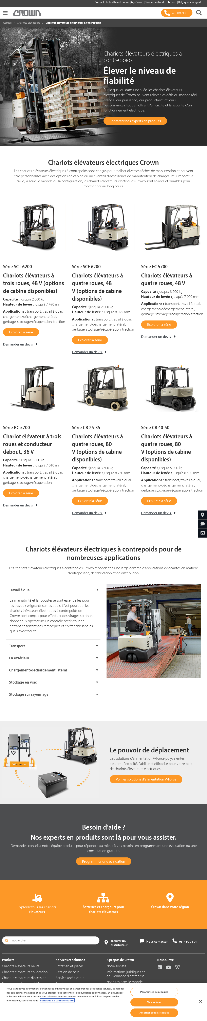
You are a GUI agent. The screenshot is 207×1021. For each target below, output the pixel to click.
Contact (100, 2)
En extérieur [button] (19, 657)
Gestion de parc (67, 972)
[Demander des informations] (202, 524)
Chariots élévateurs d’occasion (24, 977)
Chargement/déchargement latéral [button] (38, 669)
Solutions (63, 983)
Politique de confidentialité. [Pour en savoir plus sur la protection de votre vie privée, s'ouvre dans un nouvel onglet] (57, 1005)
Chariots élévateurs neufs (20, 966)
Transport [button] (17, 645)
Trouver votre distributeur (161, 2)
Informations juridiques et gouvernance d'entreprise (126, 974)
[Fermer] (200, 1006)
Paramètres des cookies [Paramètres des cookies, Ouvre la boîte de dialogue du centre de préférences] (154, 996)
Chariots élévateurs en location (25, 972)
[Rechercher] (198, 13)
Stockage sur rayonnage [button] (29, 694)
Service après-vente (70, 977)
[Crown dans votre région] (202, 514)
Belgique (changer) (189, 2)
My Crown (137, 2)
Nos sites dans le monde (125, 981)
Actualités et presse (118, 2)
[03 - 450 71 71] (176, 13)
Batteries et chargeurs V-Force (23, 983)
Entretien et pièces (69, 966)
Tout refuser (154, 1006)
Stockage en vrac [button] (23, 682)
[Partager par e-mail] (202, 533)
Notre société (116, 966)
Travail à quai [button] (20, 589)
